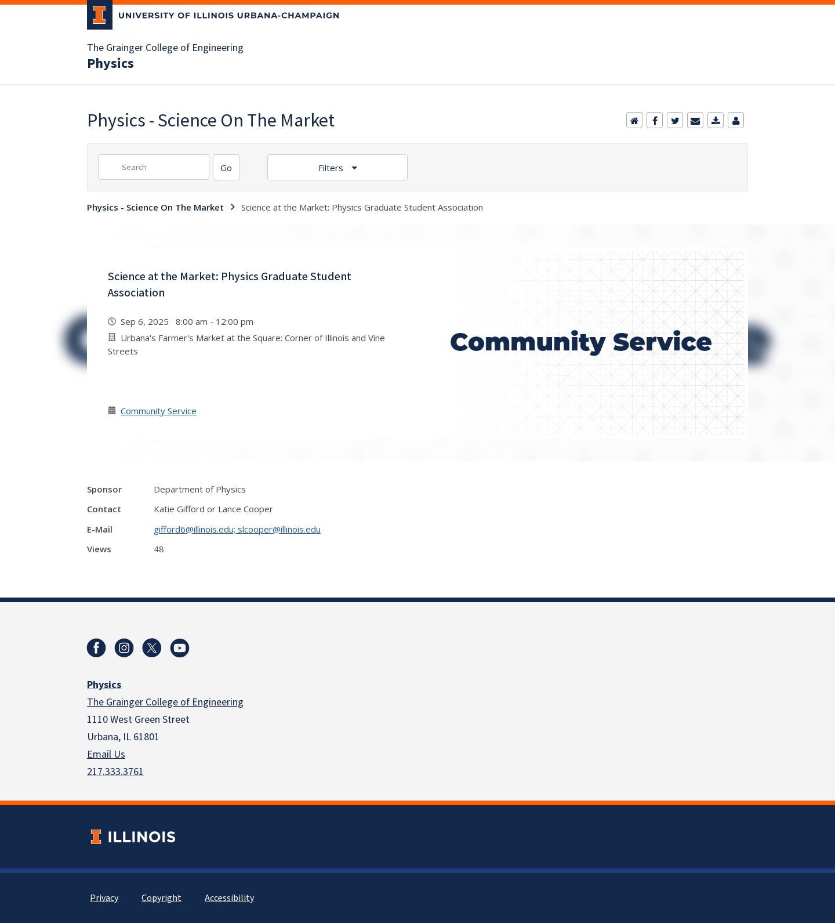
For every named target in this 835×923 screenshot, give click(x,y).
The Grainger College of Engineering (165, 48)
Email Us (106, 754)
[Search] (226, 167)
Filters (332, 167)
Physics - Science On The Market (155, 207)
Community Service (159, 411)
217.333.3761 (115, 772)
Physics (110, 64)
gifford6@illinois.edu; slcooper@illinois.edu (237, 529)
